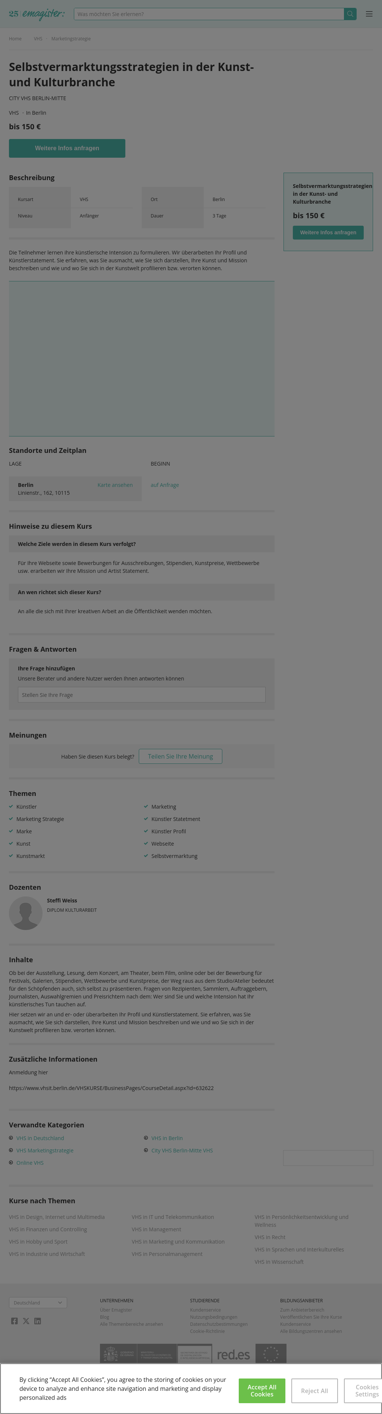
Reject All (314, 1391)
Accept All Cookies (262, 1390)
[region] (191, 1388)
